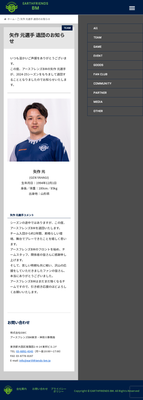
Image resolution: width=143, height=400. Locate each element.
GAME (97, 47)
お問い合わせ (40, 389)
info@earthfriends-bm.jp (35, 360)
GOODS (98, 65)
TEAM (67, 28)
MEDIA (98, 102)
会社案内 (21, 389)
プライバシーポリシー (58, 390)
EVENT (98, 56)
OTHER (98, 111)
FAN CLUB (100, 74)
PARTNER (100, 93)
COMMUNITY (102, 83)
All (95, 28)
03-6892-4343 (24, 351)
